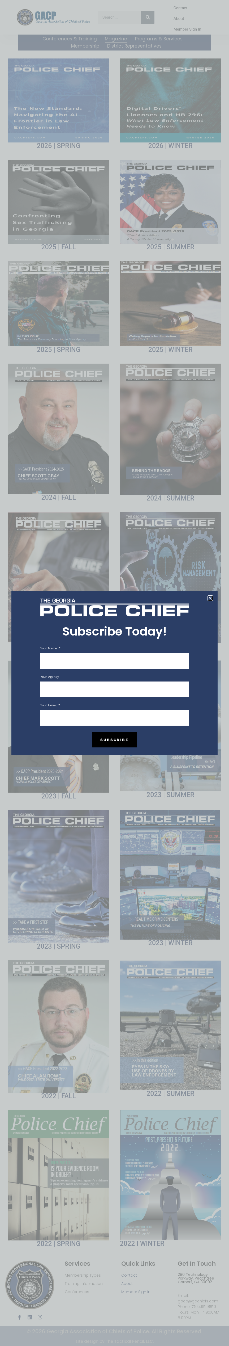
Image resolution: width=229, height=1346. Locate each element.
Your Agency (49, 677)
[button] (210, 598)
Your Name (49, 648)
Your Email (49, 705)
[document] (114, 673)
